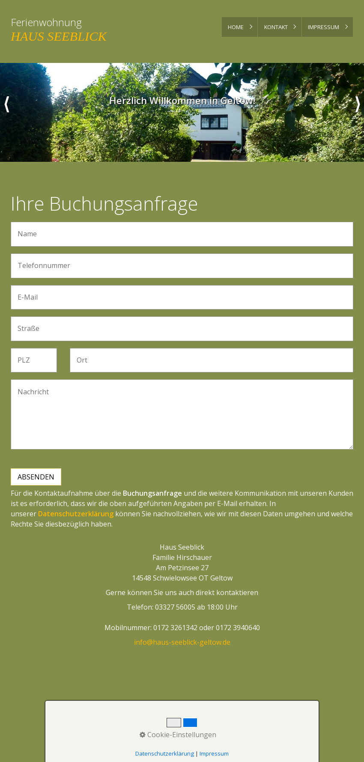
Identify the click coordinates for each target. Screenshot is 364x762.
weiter (357, 112)
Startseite (145, 718)
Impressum (323, 27)
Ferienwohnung (46, 22)
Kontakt (276, 27)
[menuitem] (239, 27)
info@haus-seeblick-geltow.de (182, 642)
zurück (6, 112)
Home (236, 27)
